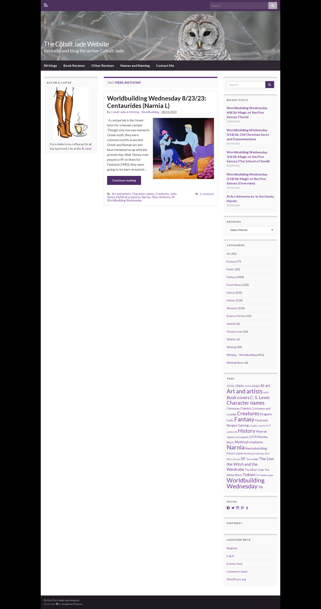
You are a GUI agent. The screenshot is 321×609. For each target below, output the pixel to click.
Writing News (235, 362)
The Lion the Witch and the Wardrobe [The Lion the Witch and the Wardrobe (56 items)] (250, 464)
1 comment (207, 194)
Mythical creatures (128, 197)
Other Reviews (102, 65)
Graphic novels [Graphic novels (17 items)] (257, 425)
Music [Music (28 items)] (230, 442)
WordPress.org (236, 579)
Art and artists (121, 194)
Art (229, 253)
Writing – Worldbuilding (242, 355)
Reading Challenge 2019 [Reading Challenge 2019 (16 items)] (256, 453)
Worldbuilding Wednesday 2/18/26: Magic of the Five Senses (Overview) (247, 178)
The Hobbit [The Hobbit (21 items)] (252, 459)
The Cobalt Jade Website (76, 44)
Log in (230, 556)
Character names (143, 194)
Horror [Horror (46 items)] (261, 431)
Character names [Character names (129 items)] (245, 403)
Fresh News (234, 284)
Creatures (162, 194)
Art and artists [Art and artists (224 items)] (245, 391)
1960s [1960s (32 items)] (239, 386)
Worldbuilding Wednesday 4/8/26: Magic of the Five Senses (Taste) (247, 112)
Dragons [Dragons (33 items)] (266, 414)
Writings (50, 65)
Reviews (232, 308)
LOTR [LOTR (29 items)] (253, 437)
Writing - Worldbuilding (144, 112)
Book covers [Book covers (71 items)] (238, 397)
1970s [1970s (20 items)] (247, 386)
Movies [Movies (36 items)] (262, 437)
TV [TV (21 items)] (257, 475)
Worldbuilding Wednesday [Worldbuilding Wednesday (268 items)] (246, 483)
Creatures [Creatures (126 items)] (248, 413)
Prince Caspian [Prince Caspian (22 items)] (235, 453)
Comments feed (237, 571)
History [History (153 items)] (246, 431)
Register (232, 548)
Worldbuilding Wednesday (124, 200)
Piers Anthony (160, 197)
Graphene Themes (72, 604)
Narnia (146, 197)
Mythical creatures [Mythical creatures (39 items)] (249, 442)
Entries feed (234, 563)
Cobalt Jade (118, 112)
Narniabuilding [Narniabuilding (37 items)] (256, 448)
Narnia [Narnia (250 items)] (235, 447)
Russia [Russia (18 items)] (236, 459)
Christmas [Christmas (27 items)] (233, 408)
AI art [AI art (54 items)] (265, 385)
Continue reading (124, 180)
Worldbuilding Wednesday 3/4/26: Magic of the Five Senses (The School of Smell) (248, 156)
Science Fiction (236, 316)
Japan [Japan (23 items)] (230, 437)
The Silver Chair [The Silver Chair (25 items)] (254, 469)
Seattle (231, 323)
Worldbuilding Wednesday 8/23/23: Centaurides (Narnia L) (156, 101)
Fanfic (230, 269)
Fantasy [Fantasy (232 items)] (244, 419)
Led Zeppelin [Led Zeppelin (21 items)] (241, 437)
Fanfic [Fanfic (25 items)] (230, 420)
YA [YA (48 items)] (260, 487)
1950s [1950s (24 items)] (230, 386)
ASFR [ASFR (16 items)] (266, 392)
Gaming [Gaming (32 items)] (243, 425)
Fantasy (232, 277)
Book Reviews (74, 65)
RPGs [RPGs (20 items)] (230, 459)
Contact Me (165, 65)
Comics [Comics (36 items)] (245, 408)
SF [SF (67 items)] (243, 458)
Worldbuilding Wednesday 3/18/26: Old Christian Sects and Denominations (248, 134)
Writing (231, 347)
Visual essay (234, 331)
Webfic (231, 339)
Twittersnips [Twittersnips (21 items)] (266, 475)
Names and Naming (135, 65)
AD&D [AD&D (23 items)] (256, 386)
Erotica (231, 261)
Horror (231, 292)
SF (173, 197)
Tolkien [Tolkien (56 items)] (249, 474)
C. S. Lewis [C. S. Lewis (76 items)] (260, 397)
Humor (231, 300)
